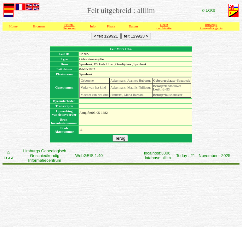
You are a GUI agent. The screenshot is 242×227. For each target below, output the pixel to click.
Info (92, 26)
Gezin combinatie (164, 26)
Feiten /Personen (69, 26)
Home (13, 26)
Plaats (111, 26)
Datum (133, 26)
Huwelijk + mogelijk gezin (211, 26)
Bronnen (39, 26)
